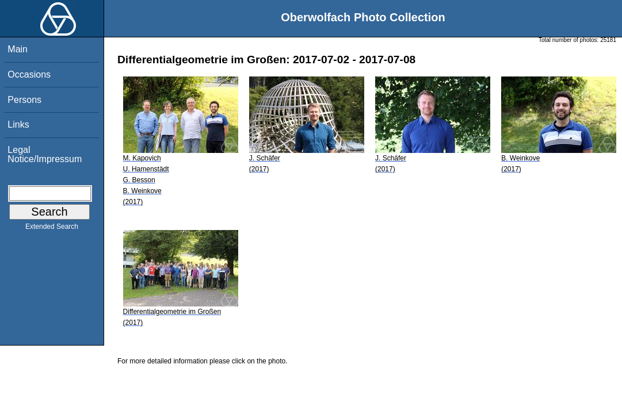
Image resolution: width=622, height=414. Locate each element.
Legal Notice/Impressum (44, 154)
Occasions (29, 74)
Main (17, 49)
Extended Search (51, 228)
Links (18, 124)
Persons (24, 100)
